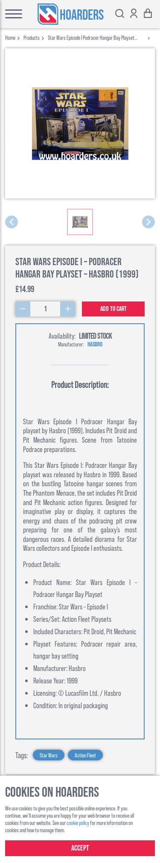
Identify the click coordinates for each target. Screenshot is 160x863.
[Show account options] (134, 14)
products (31, 37)
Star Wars (49, 755)
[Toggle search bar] (120, 14)
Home (10, 37)
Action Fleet (85, 755)
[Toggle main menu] (11, 14)
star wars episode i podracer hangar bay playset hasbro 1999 (91, 37)
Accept (80, 848)
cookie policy (78, 822)
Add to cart (113, 309)
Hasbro (94, 344)
